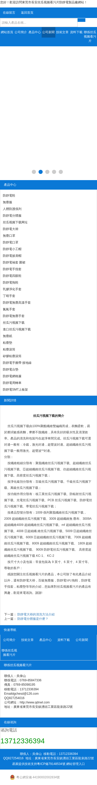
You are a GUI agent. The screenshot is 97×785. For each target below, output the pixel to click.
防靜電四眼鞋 (12, 276)
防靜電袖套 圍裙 (14, 262)
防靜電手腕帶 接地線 (17, 363)
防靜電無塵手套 (14, 316)
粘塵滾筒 (9, 349)
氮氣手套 (9, 309)
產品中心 (34, 32)
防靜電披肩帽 (12, 256)
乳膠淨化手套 (12, 289)
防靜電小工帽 (12, 249)
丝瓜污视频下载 (14, 322)
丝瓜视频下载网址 (15, 222)
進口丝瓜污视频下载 (17, 329)
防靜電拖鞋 (10, 282)
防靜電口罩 (10, 242)
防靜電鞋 (9, 195)
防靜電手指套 (12, 269)
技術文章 (62, 32)
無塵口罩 (9, 235)
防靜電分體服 (12, 215)
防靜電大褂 (10, 229)
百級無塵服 (46, 580)
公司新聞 (48, 32)
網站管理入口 (75, 764)
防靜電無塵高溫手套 (17, 302)
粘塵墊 (7, 343)
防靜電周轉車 (12, 383)
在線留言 (9, 12)
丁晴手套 (9, 296)
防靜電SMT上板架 (15, 389)
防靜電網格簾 (12, 376)
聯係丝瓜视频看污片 (90, 36)
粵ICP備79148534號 (51, 764)
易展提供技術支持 (24, 764)
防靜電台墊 (10, 369)
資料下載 (76, 32)
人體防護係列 (12, 209)
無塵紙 (7, 336)
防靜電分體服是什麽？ (32, 619)
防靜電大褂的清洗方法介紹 (36, 614)
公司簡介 (20, 32)
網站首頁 (7, 32)
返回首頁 (27, 12)
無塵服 (7, 202)
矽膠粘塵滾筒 (12, 356)
